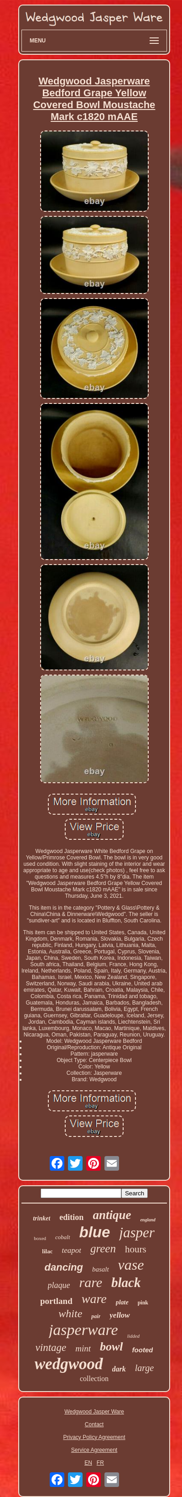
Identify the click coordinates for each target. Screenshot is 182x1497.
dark (119, 1369)
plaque (59, 1285)
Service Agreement (94, 1450)
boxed (40, 1238)
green (103, 1248)
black (125, 1282)
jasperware (83, 1329)
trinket (41, 1218)
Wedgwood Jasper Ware (94, 1411)
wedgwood (69, 1364)
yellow (119, 1315)
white (70, 1313)
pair (95, 1316)
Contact (94, 1424)
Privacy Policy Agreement (94, 1437)
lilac (47, 1251)
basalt (100, 1269)
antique (112, 1215)
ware (94, 1299)
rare (91, 1282)
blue (94, 1232)
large (144, 1368)
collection (94, 1378)
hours (135, 1249)
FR (100, 1463)
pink (143, 1302)
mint (83, 1348)
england (147, 1219)
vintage (51, 1347)
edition (71, 1217)
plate (122, 1302)
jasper (137, 1233)
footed (142, 1350)
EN (88, 1463)
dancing (64, 1267)
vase (131, 1264)
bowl (111, 1346)
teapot (71, 1250)
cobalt (62, 1237)
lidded (133, 1336)
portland (56, 1301)
